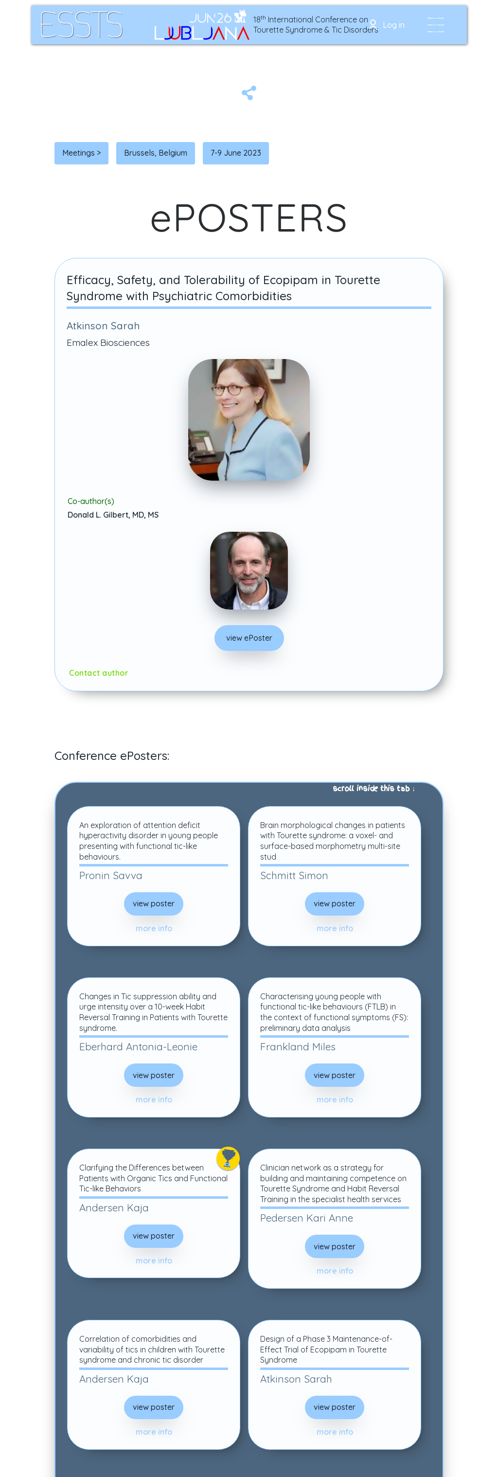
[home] (82, 24)
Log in (394, 25)
